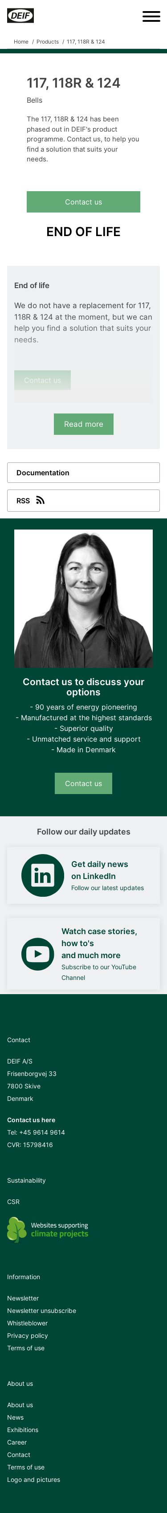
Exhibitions (22, 1429)
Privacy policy (27, 1335)
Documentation (42, 472)
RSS (31, 500)
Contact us (83, 201)
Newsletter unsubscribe (41, 1310)
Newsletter (23, 1298)
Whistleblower (27, 1323)
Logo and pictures (33, 1479)
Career (17, 1442)
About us (20, 1405)
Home (21, 41)
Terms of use (26, 1348)
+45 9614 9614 (42, 1132)
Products (48, 41)
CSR (13, 1201)
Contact (18, 1454)
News (15, 1417)
